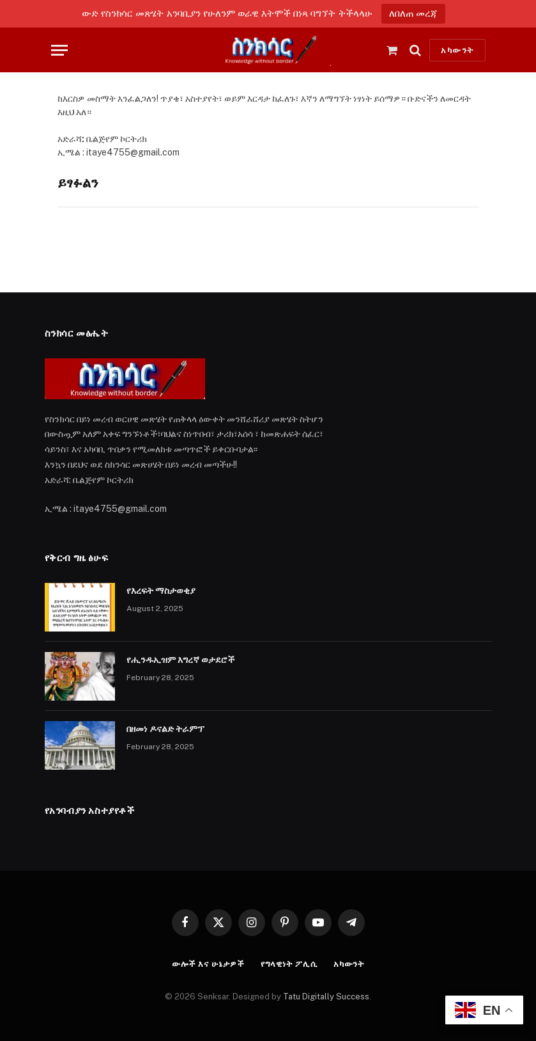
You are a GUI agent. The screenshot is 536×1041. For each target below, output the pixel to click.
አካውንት (457, 50)
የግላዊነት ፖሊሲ (289, 964)
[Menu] (59, 50)
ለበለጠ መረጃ (413, 13)
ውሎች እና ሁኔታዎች (208, 964)
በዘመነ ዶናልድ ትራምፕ (165, 729)
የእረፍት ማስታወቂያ (160, 590)
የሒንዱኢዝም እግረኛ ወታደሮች (180, 660)
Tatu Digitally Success (326, 996)
